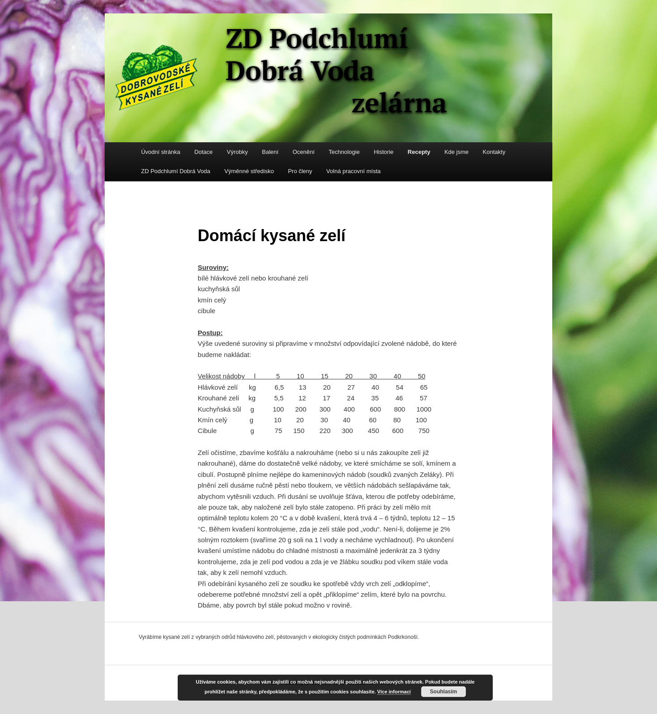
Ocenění (304, 152)
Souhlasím (443, 691)
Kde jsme (456, 152)
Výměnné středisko (249, 171)
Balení (270, 152)
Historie (383, 152)
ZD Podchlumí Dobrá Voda (175, 171)
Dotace (203, 152)
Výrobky (237, 152)
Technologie (343, 152)
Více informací (394, 691)
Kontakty (494, 152)
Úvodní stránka (160, 152)
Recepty (419, 152)
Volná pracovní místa (353, 171)
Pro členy (300, 171)
